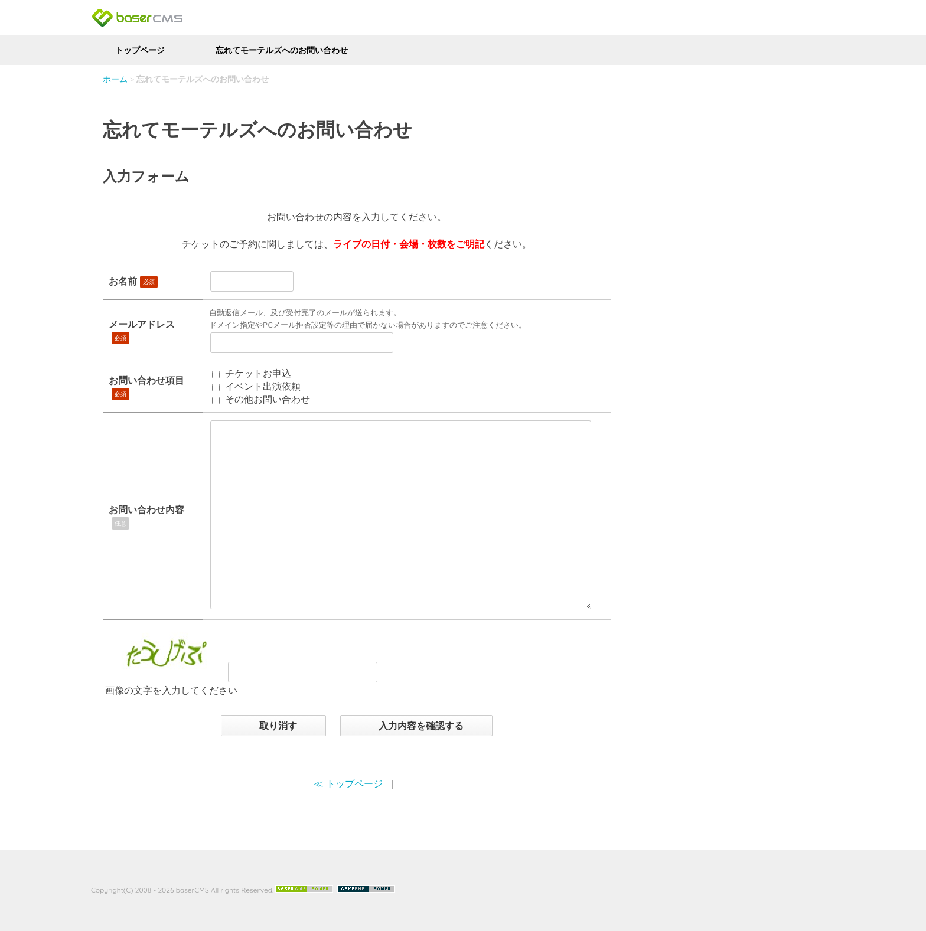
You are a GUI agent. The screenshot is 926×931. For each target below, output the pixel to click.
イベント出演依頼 (263, 386)
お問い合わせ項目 (146, 380)
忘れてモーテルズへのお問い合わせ (282, 50)
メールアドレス (142, 324)
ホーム (115, 79)
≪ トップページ (348, 783)
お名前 (123, 281)
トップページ (140, 50)
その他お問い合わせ (267, 399)
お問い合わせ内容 (146, 509)
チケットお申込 (258, 373)
